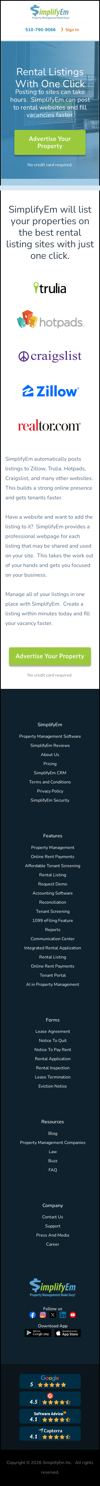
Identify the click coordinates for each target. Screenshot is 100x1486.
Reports (53, 930)
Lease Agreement (52, 1031)
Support (53, 1226)
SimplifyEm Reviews (50, 746)
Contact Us (52, 1217)
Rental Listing (52, 875)
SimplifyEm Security (50, 800)
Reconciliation (52, 902)
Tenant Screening (53, 911)
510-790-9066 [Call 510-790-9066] (40, 30)
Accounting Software (53, 893)
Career (52, 1244)
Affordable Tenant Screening (52, 866)
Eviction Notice (52, 1086)
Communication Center (53, 939)
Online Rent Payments (52, 857)
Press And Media (52, 1235)
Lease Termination (53, 1077)
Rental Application (53, 1059)
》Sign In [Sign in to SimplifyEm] (70, 30)
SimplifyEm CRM (50, 773)
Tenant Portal (53, 975)
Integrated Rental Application (52, 948)
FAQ (53, 1170)
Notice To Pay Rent (52, 1050)
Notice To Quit (53, 1041)
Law (53, 1152)
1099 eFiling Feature (52, 921)
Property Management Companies (53, 1143)
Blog (52, 1133)
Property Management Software (50, 736)
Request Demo (52, 884)
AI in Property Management (52, 984)
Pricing (50, 764)
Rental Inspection (53, 1068)
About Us (50, 755)
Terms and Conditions (50, 782)
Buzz (52, 1161)
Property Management (52, 848)
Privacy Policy (50, 791)
